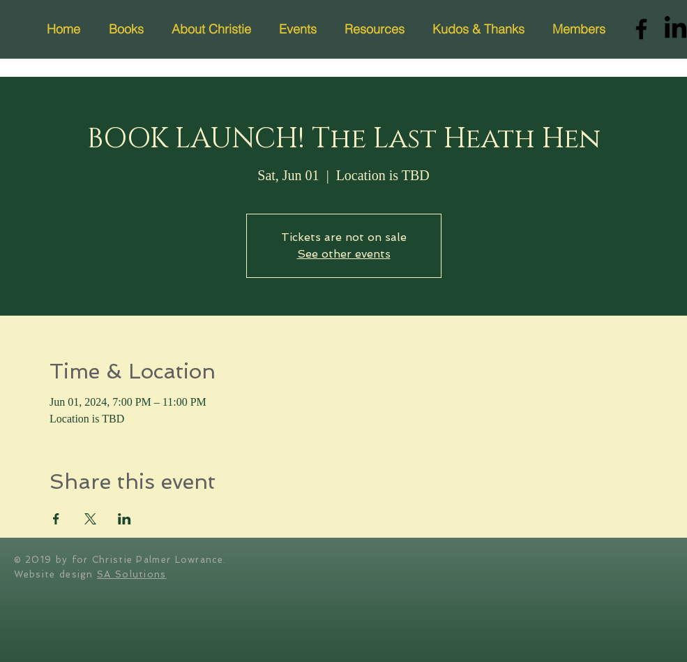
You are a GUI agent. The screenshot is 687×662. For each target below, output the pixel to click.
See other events (344, 253)
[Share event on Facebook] (56, 518)
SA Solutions (132, 574)
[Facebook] (641, 29)
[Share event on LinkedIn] (124, 518)
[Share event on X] (90, 518)
